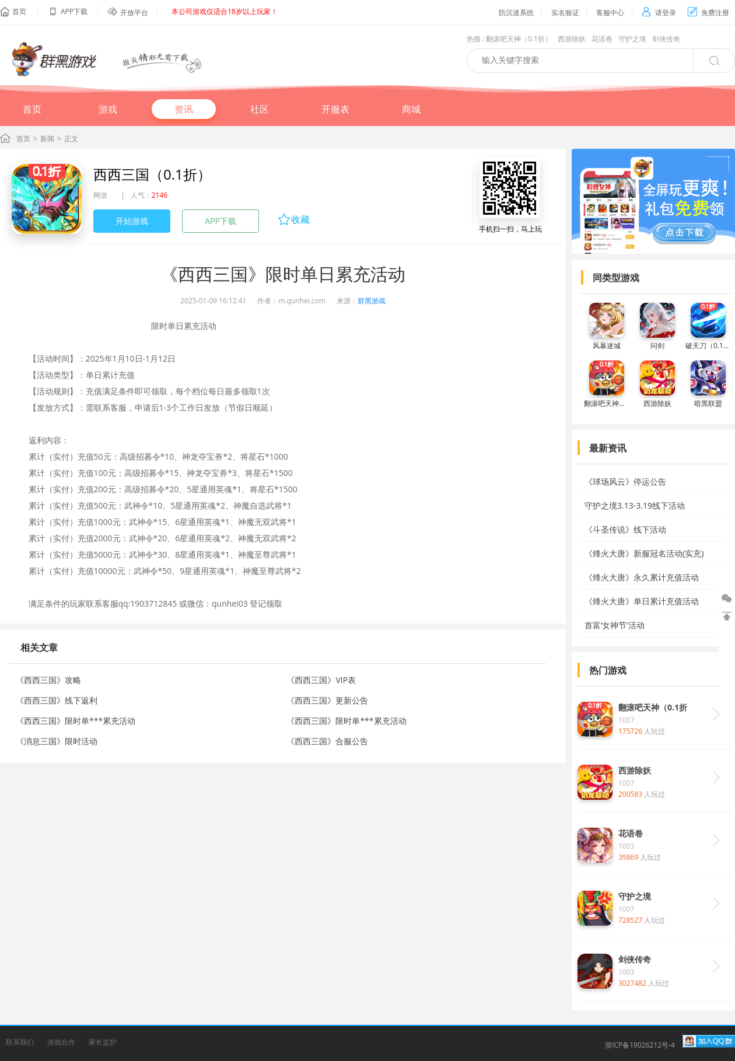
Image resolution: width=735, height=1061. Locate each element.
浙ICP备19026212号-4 (640, 1045)
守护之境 (632, 39)
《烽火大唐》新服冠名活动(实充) (644, 553)
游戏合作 (61, 1042)
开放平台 (134, 12)
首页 (19, 11)
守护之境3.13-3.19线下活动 (634, 505)
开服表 (335, 109)
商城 (411, 109)
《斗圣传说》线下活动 (625, 529)
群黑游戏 (372, 301)
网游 (100, 195)
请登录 (659, 12)
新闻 (47, 138)
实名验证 (565, 12)
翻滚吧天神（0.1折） (519, 39)
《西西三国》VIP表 (321, 679)
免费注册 (708, 12)
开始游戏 (132, 220)
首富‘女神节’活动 (614, 625)
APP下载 (220, 220)
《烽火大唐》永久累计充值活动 (641, 577)
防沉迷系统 (516, 12)
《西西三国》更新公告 (327, 700)
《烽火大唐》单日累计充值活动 (641, 601)
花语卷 (602, 39)
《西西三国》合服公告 (327, 741)
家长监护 (103, 1042)
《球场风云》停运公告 (625, 481)
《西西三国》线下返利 (56, 700)
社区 (259, 109)
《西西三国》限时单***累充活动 (75, 720)
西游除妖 (572, 39)
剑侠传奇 (666, 39)
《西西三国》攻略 (48, 679)
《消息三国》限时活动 (56, 741)
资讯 (183, 109)
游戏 (108, 109)
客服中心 (610, 12)
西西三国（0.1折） (152, 174)
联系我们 (20, 1042)
